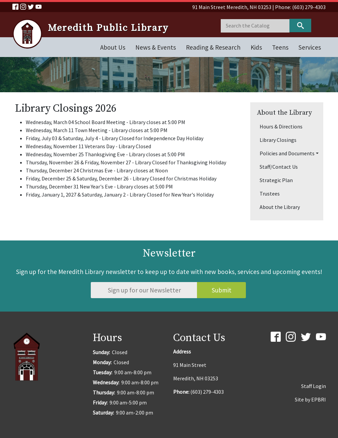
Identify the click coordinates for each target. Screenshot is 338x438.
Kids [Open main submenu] (256, 47)
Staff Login (313, 386)
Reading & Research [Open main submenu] (213, 47)
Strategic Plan (276, 180)
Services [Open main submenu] (309, 47)
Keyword (300, 25)
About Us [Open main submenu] (112, 47)
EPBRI (318, 399)
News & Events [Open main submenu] (155, 47)
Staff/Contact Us (279, 166)
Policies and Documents (287, 153)
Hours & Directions (281, 126)
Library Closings (278, 139)
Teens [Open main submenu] (280, 47)
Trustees (270, 193)
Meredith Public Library (108, 28)
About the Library (280, 207)
